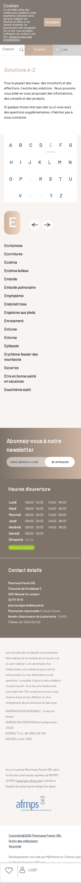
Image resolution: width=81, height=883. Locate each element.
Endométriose (15, 304)
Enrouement (14, 321)
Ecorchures (13, 254)
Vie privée (15, 846)
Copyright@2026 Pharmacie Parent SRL (35, 835)
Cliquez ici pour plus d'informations (17, 38)
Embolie (10, 279)
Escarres (11, 368)
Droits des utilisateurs (23, 841)
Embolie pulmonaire (20, 287)
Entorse (10, 329)
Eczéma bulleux (16, 270)
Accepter (52, 22)
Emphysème (14, 295)
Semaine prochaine (21, 547)
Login (32, 869)
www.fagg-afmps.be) (29, 780)
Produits (40, 49)
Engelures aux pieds (19, 312)
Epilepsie (11, 346)
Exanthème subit (17, 389)
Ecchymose (13, 245)
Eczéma (10, 262)
